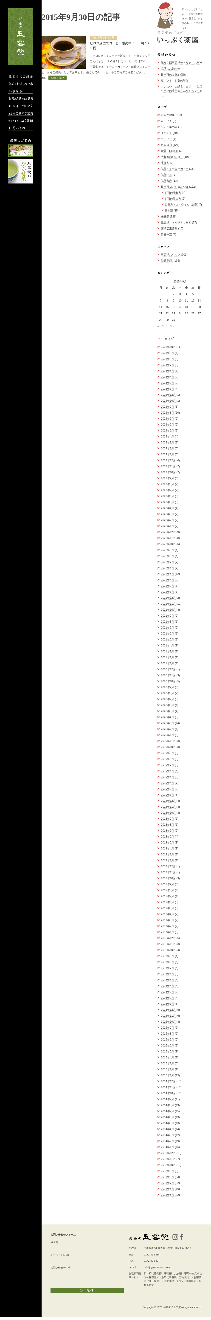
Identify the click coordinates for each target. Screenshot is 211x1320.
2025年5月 (167, 370)
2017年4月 (167, 914)
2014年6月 (167, 1117)
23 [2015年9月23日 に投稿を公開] (173, 313)
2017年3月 (167, 920)
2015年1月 (167, 1075)
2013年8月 (167, 1177)
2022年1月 (167, 591)
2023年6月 (167, 496)
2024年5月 (167, 430)
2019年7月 (167, 765)
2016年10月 (168, 950)
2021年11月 (168, 603)
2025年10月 (168, 347)
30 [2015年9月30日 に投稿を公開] (173, 320)
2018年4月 (167, 848)
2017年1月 (167, 932)
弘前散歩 (166, 180)
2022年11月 (168, 538)
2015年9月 (167, 1027)
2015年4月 (167, 1057)
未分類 (165, 216)
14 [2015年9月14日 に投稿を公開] (160, 307)
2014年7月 (167, 1111)
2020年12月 (168, 669)
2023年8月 (167, 484)
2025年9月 (167, 353)
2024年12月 (168, 394)
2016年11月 (168, 944)
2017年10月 (168, 878)
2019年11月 (168, 741)
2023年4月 (167, 508)
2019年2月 (167, 788)
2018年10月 (168, 812)
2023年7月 (167, 490)
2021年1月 (167, 663)
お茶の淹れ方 (173, 192)
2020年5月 (167, 711)
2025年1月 (167, 388)
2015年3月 (167, 1063)
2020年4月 (167, 717)
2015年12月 (168, 1009)
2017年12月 (168, 866)
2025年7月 (167, 365)
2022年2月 (167, 585)
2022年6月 (167, 568)
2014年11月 (168, 1087)
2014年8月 (167, 1105)
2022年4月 (167, 579)
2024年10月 (168, 400)
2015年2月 (167, 1069)
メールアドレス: (60, 1254)
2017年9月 (167, 884)
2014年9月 (167, 1099)
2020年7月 (167, 699)
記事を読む (57, 77)
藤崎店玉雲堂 (169, 228)
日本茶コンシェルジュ (174, 186)
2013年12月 (168, 1153)
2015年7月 (167, 1039)
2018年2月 (167, 854)
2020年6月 (167, 705)
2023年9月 (167, 478)
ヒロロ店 (166, 145)
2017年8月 (167, 890)
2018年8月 (167, 824)
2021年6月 (167, 633)
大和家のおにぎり (172, 156)
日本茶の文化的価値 (173, 74)
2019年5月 (167, 776)
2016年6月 (167, 974)
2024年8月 (167, 412)
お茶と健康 (168, 115)
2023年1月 (167, 526)
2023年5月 (167, 502)
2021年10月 (168, 609)
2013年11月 (168, 1159)
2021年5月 (167, 639)
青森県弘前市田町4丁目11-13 (174, 1248)
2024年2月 (167, 448)
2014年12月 (168, 1081)
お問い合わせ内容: (61, 1267)
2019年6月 (167, 771)
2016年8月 (167, 962)
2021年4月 (167, 645)
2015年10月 (168, 1021)
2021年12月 (168, 597)
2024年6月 (167, 424)
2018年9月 (167, 818)
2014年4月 (167, 1129)
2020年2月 (167, 729)
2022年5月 (167, 573)
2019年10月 (168, 747)
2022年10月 (168, 544)
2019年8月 (167, 759)
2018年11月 (168, 806)
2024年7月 (167, 418)
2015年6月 (167, 1045)
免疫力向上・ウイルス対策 (181, 204)
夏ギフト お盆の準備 (174, 80)
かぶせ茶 (166, 121)
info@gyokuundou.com (157, 1267)
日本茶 (169, 210)
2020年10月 (168, 681)
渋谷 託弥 (167, 260)
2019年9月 (167, 753)
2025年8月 (167, 359)
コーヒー (166, 139)
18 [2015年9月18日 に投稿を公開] (186, 307)
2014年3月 (167, 1135)
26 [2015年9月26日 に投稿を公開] (192, 313)
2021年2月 (167, 657)
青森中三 (166, 234)
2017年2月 (167, 926)
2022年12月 (168, 532)
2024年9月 (167, 406)
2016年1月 (167, 1003)
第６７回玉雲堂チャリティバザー (181, 62)
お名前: (55, 1242)
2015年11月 (168, 1015)
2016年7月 (167, 968)
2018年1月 (167, 860)
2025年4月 (167, 376)
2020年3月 (167, 723)
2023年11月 (168, 466)
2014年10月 (168, 1093)
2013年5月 (167, 1194)
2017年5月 (167, 908)
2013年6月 (167, 1188)
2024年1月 (167, 454)
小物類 (165, 162)
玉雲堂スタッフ (170, 254)
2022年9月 (167, 550)
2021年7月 (167, 627)
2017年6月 (167, 902)
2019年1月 (167, 794)
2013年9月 (167, 1171)
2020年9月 (167, 687)
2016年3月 (167, 991)
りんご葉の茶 (169, 127)
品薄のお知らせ (170, 68)
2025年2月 (167, 382)
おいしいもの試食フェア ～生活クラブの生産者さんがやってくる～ (181, 90)
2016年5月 (167, 980)
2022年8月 (167, 556)
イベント (166, 133)
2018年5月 (167, 842)
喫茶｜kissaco (169, 150)
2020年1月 (167, 735)
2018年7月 (167, 830)
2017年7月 (167, 896)
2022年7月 (167, 562)
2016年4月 (167, 985)
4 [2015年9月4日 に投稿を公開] (186, 294)
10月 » (170, 326)
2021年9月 (167, 615)
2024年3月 (167, 442)
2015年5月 (167, 1051)
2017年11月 (168, 872)
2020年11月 (168, 675)
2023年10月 (168, 472)
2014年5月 (167, 1123)
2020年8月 (167, 693)
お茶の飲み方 (173, 198)
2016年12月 (168, 938)
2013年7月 (167, 1183)
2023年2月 (167, 520)
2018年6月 (167, 836)
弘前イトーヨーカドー (174, 168)
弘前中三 (166, 174)
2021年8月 (167, 621)
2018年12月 (168, 800)
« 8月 (160, 326)
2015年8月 (167, 1033)
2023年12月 (168, 460)
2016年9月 (167, 956)
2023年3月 (167, 514)
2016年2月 (167, 997)
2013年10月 (168, 1165)
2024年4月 (167, 436)
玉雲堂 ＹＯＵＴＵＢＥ (176, 222)
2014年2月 (167, 1141)
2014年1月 (167, 1147)
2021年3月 (167, 651)
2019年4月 (167, 782)
